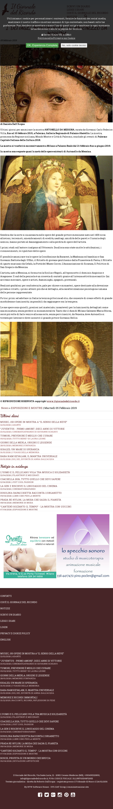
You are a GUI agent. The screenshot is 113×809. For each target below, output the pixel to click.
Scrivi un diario (10, 616)
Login (4, 629)
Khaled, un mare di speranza (56, 686)
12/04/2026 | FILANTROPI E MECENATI (19, 477)
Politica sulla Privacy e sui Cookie (56, 38)
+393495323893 (92, 777)
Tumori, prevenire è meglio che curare (56, 672)
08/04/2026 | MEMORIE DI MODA (16, 504)
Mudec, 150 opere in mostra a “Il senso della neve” (56, 425)
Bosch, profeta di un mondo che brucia (56, 762)
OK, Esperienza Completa (42, 45)
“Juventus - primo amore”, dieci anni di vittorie (56, 432)
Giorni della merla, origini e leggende (56, 679)
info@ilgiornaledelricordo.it (34, 780)
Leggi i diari (7, 623)
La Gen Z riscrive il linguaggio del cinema (28, 488)
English (5, 641)
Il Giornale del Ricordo (24, 777)
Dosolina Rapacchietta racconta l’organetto (31, 495)
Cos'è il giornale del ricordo (18, 604)
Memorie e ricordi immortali (56, 701)
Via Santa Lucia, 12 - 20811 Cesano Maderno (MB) (59, 777)
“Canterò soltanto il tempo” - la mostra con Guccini (35, 508)
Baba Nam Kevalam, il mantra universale (56, 460)
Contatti (6, 598)
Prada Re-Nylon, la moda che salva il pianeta (30, 501)
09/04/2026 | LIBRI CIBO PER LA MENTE (20, 498)
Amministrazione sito (78, 789)
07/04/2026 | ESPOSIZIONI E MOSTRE (19, 511)
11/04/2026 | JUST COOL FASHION (17, 484)
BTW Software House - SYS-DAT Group (46, 789)
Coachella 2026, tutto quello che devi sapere (30, 481)
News (4, 410)
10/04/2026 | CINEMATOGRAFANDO (18, 491)
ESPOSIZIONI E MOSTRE (26, 410)
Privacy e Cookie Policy (15, 635)
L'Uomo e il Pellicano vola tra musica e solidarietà (35, 474)
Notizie (5, 610)
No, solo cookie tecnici (74, 45)
